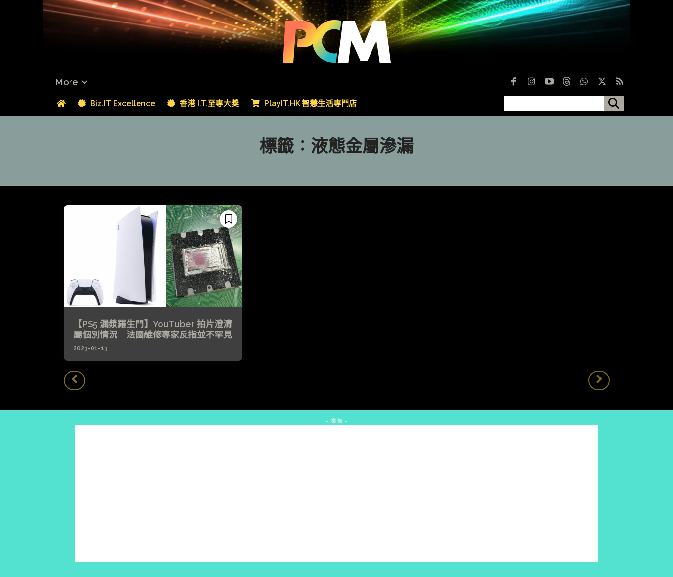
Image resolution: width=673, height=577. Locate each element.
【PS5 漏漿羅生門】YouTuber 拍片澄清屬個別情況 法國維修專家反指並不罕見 (152, 329)
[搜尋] (614, 103)
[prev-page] (74, 380)
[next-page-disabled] (599, 380)
